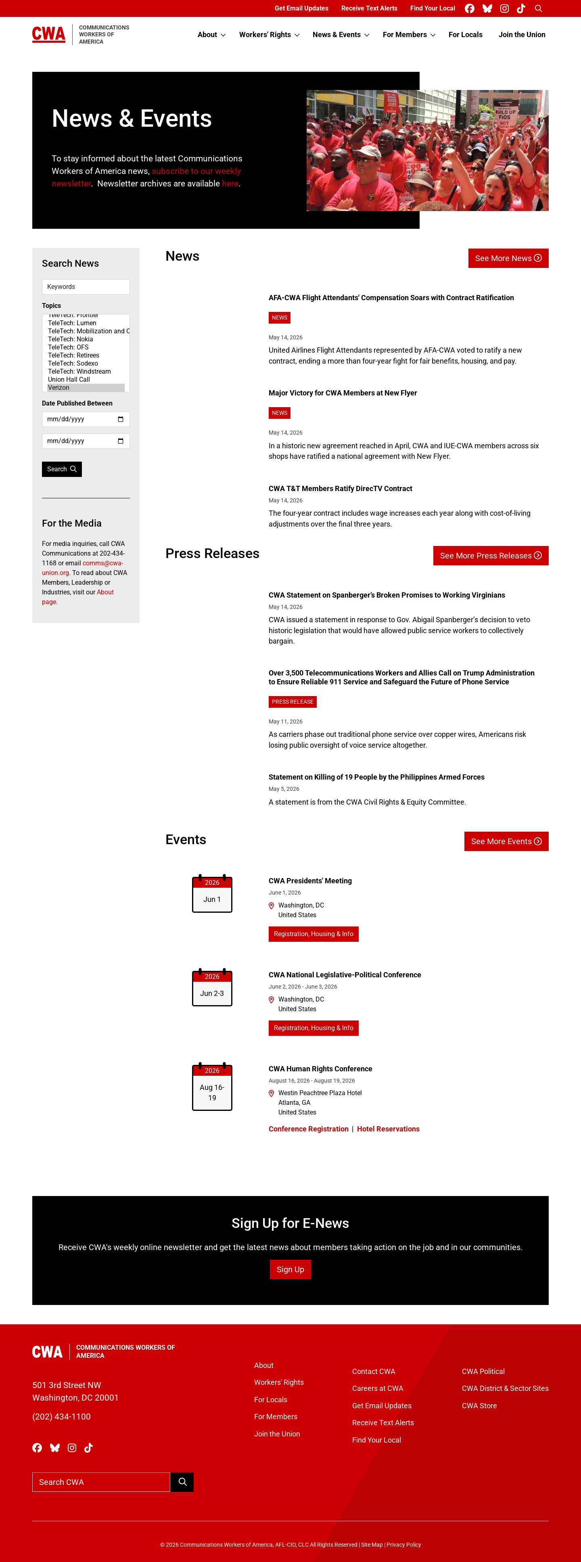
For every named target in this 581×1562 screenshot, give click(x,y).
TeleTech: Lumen (86, 323)
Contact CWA (373, 1372)
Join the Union (522, 35)
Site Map (372, 1544)
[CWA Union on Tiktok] (523, 9)
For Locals (466, 35)
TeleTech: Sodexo (86, 364)
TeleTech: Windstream (86, 372)
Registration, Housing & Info (313, 934)
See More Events (506, 841)
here (230, 183)
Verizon (86, 388)
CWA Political (483, 1372)
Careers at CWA (377, 1388)
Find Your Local (432, 8)
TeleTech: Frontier (86, 315)
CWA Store (479, 1406)
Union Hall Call (86, 380)
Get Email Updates (301, 8)
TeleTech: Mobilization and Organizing (86, 331)
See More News (508, 258)
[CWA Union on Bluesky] (489, 9)
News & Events (337, 35)
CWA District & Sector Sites (505, 1388)
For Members (405, 35)
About (207, 35)
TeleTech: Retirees (86, 355)
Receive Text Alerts (369, 8)
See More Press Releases (491, 555)
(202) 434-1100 (61, 1417)
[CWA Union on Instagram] (506, 9)
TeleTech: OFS (86, 347)
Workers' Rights (265, 35)
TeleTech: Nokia (86, 339)
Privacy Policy (404, 1544)
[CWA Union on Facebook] (471, 9)
